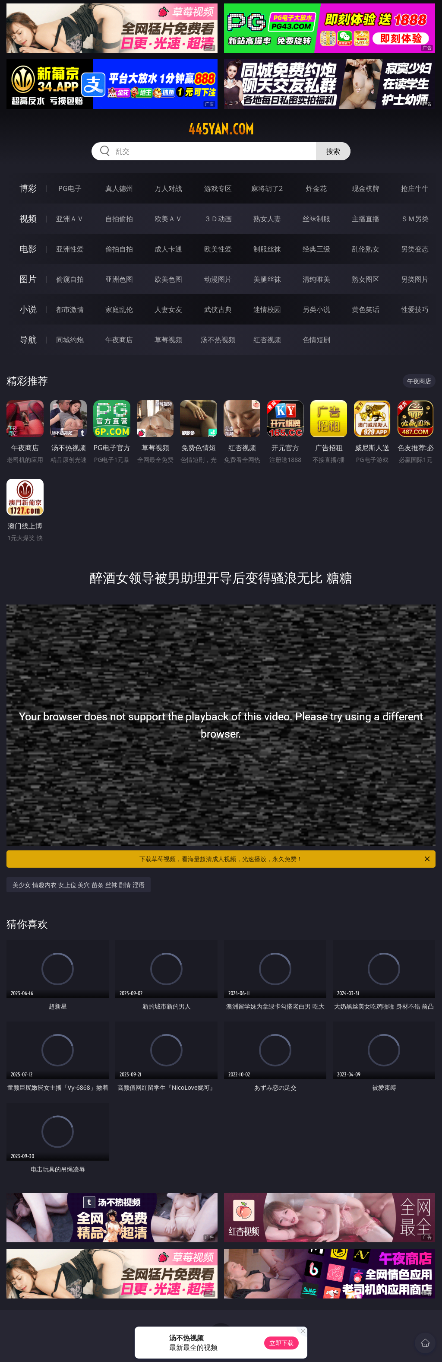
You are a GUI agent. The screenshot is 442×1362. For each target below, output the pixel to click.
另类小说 (316, 309)
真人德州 (119, 188)
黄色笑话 (365, 309)
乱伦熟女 (365, 249)
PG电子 (69, 188)
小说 (28, 309)
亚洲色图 (119, 279)
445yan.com (221, 129)
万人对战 (168, 188)
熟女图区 (365, 279)
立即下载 (281, 1343)
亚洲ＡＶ (70, 218)
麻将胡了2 (267, 188)
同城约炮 (70, 339)
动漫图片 (218, 279)
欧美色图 (168, 279)
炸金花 (316, 188)
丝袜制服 (316, 218)
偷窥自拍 (70, 279)
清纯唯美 (316, 279)
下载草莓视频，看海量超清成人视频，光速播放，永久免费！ (285, 859)
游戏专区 (218, 188)
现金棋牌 (365, 188)
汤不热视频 (218, 339)
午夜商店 (119, 339)
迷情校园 (267, 309)
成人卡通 (168, 249)
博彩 (28, 188)
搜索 (333, 151)
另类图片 (415, 279)
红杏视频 (267, 339)
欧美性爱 (218, 249)
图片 (28, 279)
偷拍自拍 (119, 249)
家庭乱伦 (119, 309)
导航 (28, 339)
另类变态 (415, 249)
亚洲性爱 (70, 249)
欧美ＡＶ (168, 218)
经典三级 (316, 249)
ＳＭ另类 (415, 218)
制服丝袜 (267, 249)
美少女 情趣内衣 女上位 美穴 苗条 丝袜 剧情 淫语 (78, 885)
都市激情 (70, 309)
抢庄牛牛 (415, 188)
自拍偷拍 (119, 218)
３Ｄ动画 (218, 218)
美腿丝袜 (267, 279)
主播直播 (365, 218)
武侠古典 (218, 309)
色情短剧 (316, 339)
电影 (28, 249)
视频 (28, 218)
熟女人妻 (267, 218)
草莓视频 (168, 339)
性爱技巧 (415, 309)
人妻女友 (168, 309)
